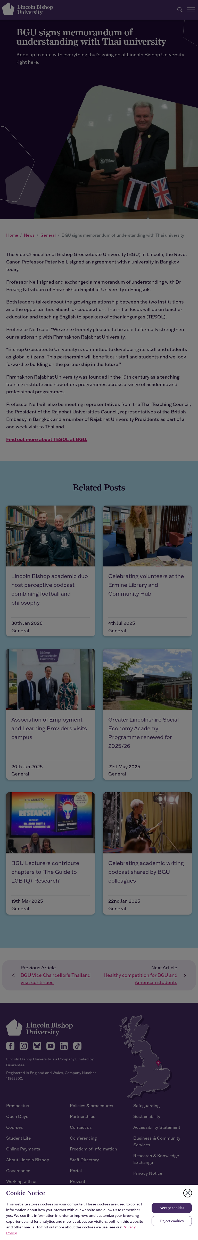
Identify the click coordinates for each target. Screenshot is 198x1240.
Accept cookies (171, 1208)
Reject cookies (172, 1221)
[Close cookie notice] (188, 1193)
